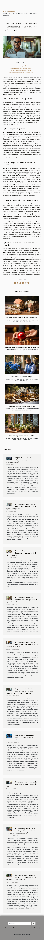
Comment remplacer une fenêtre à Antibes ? (22, 436)
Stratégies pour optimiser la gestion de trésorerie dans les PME (21, 784)
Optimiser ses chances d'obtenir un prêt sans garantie (21, 72)
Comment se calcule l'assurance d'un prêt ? (22, 406)
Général (36, 928)
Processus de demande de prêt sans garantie (21, 70)
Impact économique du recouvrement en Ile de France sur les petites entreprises (19, 691)
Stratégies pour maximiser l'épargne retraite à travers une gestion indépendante (21, 877)
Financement (11, 11)
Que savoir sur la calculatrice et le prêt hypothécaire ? (22, 318)
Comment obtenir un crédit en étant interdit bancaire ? (22, 347)
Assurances (17, 928)
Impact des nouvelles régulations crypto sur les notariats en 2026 (20, 460)
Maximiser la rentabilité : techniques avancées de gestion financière (20, 737)
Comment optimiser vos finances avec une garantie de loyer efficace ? (21, 599)
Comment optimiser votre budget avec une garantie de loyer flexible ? (21, 553)
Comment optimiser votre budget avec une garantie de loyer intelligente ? (21, 506)
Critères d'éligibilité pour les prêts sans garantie (20, 68)
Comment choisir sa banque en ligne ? (22, 377)
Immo (7, 928)
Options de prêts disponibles (20, 66)
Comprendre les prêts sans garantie (21, 65)
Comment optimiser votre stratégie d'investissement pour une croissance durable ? (20, 831)
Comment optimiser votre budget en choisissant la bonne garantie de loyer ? (22, 644)
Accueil (4, 11)
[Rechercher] (19, 923)
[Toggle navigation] (5, 3)
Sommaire (21, 63)
